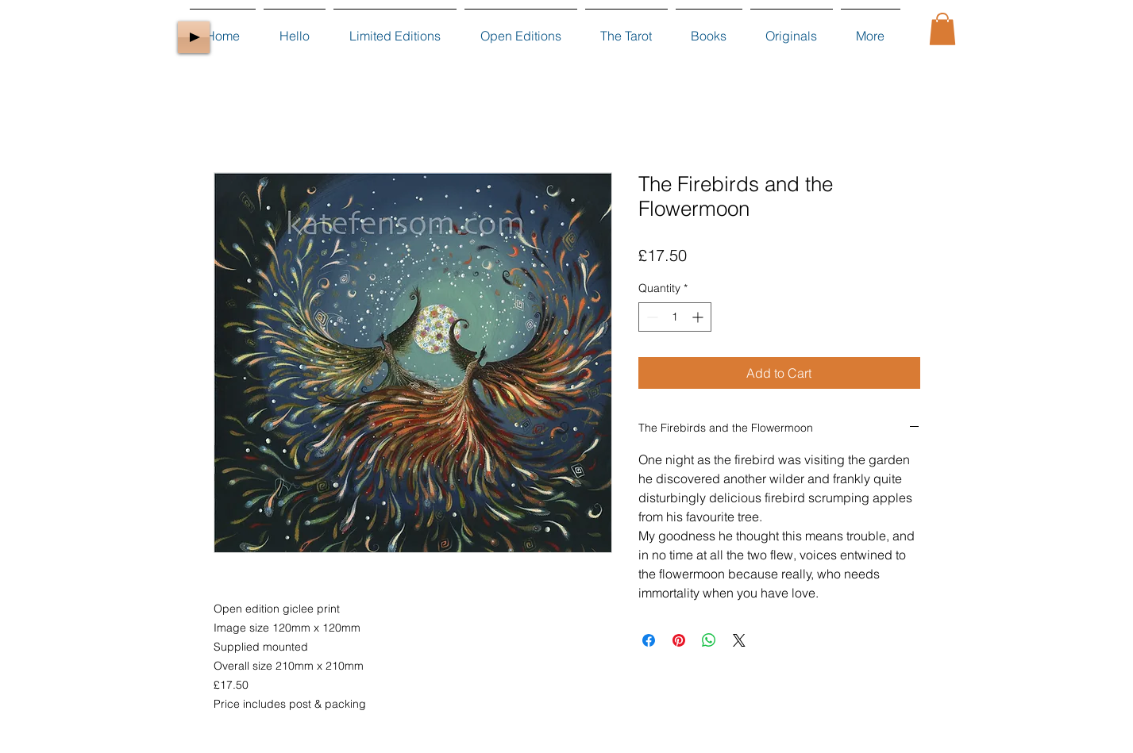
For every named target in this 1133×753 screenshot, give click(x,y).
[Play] (194, 37)
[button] (942, 29)
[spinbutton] (675, 317)
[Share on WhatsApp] (709, 640)
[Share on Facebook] (648, 640)
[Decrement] (651, 317)
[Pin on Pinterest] (678, 640)
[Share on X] (739, 640)
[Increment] (699, 317)
